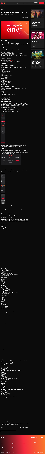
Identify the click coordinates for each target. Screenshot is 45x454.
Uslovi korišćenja (3, 452)
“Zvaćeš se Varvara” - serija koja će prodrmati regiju (37, 22)
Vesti (1, 6)
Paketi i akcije (13, 443)
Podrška (24, 443)
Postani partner (3, 446)
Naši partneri (2, 447)
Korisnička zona (28, 3)
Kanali (14, 3)
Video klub (13, 446)
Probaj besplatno (41, 3)
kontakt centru (14, 103)
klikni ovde (11, 60)
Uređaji (23, 3)
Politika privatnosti (8, 452)
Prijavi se (36, 3)
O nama (2, 443)
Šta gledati (18, 3)
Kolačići (14, 452)
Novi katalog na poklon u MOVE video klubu (37, 42)
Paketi (11, 3)
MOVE (7, 3)
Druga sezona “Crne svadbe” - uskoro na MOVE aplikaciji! (36, 62)
